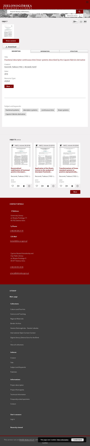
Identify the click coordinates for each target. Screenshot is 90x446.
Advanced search (72, 15)
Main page (13, 297)
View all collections (17, 345)
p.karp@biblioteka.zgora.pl (19, 273)
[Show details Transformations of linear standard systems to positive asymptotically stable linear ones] (77, 186)
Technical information (18, 394)
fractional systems (12, 110)
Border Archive (15, 323)
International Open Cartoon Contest (22, 333)
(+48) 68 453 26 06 (16, 267)
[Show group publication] (21, 145)
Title (12, 362)
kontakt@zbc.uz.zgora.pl (18, 241)
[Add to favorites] (81, 21)
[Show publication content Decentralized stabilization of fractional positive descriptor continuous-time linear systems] (23, 186)
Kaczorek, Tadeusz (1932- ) (14, 67)
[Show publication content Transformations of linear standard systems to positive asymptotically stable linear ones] (72, 186)
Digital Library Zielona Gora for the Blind (24, 337)
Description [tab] (16, 51)
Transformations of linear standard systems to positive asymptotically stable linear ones (68, 170)
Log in (12, 419)
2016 (6, 74)
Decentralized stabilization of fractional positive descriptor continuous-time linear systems (20, 170)
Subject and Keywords (18, 367)
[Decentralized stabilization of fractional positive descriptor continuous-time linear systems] (21, 155)
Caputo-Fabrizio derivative (15, 114)
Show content (11, 41)
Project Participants (17, 390)
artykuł (7, 81)
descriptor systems (30, 110)
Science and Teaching (18, 314)
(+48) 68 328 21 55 (16, 231)
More (75, 192)
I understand (77, 440)
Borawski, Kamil (30, 67)
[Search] (79, 11)
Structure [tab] (74, 51)
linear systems (63, 110)
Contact (13, 404)
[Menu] (87, 2)
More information (62, 440)
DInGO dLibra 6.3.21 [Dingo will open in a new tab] (26, 440)
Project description (17, 385)
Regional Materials (17, 319)
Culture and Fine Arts (17, 309)
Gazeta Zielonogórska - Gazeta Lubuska (24, 328)
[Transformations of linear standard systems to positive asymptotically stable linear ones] (69, 155)
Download (10, 46)
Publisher (13, 372)
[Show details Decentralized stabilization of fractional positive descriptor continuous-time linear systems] (29, 186)
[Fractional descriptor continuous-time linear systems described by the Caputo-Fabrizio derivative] (8, 31)
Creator (13, 358)
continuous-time (48, 110)
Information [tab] (45, 51)
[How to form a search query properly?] (81, 15)
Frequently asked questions (20, 399)
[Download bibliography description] (18, 186)
